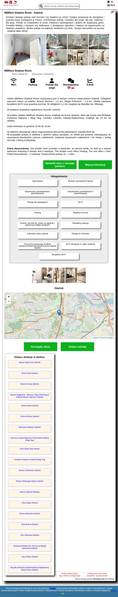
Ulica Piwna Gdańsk (30, 557)
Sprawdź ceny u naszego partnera (59, 164)
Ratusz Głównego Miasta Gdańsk (29, 481)
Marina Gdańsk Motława (30, 492)
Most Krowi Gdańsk (30, 373)
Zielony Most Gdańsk (29, 406)
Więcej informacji (95, 164)
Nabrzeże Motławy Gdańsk (30, 427)
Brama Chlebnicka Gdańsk (30, 470)
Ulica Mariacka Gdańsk (29, 535)
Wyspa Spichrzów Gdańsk (29, 362)
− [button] (9, 301)
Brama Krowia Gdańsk (29, 384)
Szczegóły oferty (40, 346)
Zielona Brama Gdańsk (29, 416)
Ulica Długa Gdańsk (30, 503)
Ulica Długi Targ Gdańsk (30, 449)
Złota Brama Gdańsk (29, 524)
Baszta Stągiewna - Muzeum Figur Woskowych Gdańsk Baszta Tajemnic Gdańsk (29, 396)
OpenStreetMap (107, 338)
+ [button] (9, 297)
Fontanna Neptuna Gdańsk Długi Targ (29, 460)
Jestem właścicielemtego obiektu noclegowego (69, 574)
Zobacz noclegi (77, 346)
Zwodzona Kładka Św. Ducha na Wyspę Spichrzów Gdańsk (29, 547)
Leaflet (95, 338)
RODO (114, 590)
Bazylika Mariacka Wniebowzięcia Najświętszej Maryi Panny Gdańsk (29, 568)
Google (53, 588)
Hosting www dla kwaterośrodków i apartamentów (97, 574)
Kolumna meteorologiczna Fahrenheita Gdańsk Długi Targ (29, 439)
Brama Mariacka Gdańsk (30, 513)
